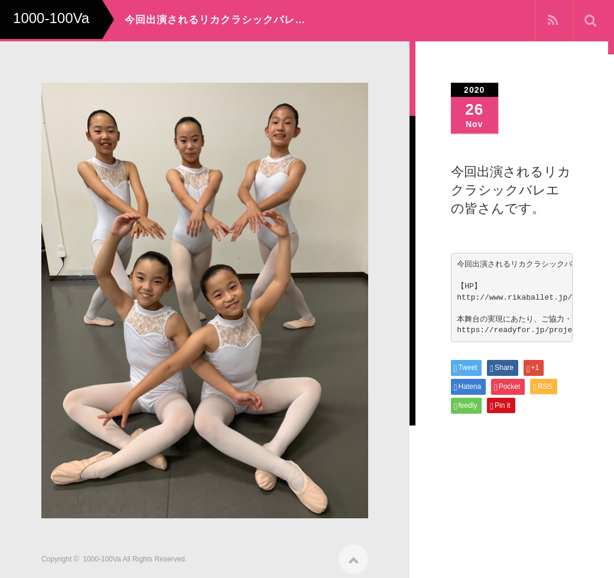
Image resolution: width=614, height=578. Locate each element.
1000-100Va (102, 555)
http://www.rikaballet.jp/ (514, 297)
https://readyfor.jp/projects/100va (535, 330)
